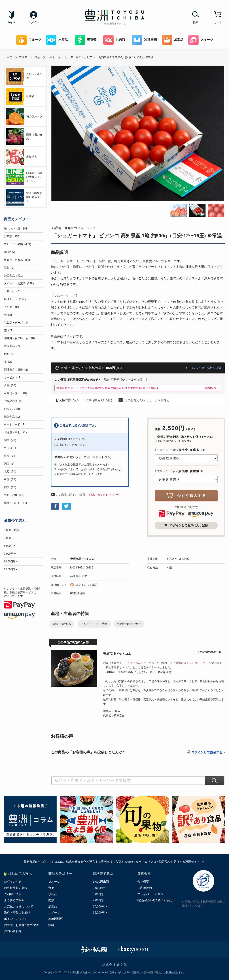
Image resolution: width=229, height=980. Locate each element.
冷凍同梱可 (55, 918)
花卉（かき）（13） (16, 393)
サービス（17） (13, 377)
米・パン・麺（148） (17, 228)
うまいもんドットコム (140, 663)
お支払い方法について (18, 906)
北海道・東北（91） (16, 432)
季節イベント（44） (16, 502)
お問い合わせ (12, 931)
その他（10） (12, 307)
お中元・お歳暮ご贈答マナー (23, 925)
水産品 (57, 40)
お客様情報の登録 (15, 888)
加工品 (172, 40)
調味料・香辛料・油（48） (20, 338)
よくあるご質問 (14, 900)
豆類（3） (10, 267)
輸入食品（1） (13, 416)
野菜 (37, 57)
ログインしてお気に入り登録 (186, 525)
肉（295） (10, 252)
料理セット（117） (15, 299)
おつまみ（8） (13, 408)
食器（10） (11, 385)
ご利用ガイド (12, 894)
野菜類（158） (13, 236)
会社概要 (143, 881)
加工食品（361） (14, 275)
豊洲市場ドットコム (82, 558)
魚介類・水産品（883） (18, 260)
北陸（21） (11, 471)
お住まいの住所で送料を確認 (203, 367)
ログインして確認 (86, 584)
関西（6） (10, 463)
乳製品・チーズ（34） (17, 322)
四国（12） (11, 487)
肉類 (51, 900)
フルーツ (28, 40)
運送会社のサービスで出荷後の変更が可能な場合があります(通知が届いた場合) (107, 388)
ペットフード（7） (15, 424)
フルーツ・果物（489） (18, 244)
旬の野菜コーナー (129, 624)
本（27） (9, 361)
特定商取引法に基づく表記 (154, 900)
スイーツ (200, 40)
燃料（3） (10, 354)
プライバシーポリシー (151, 894)
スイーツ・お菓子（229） (19, 283)
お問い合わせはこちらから (105, 494)
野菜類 (85, 40)
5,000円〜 (10, 545)
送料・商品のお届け (17, 912)
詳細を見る (212, 388)
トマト (51, 57)
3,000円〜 (10, 538)
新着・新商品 (62, 624)
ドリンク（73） (13, 291)
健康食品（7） (13, 346)
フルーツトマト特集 (94, 624)
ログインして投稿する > (208, 752)
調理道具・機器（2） (17, 369)
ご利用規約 (144, 888)
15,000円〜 (11, 569)
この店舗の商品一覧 (209, 652)
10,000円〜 (11, 561)
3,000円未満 (11, 530)
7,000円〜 (10, 553)
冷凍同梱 (144, 40)
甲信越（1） (11, 448)
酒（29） (9, 330)
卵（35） (9, 314)
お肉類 (114, 40)
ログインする (12, 881)
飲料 (51, 925)
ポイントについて (15, 918)
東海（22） (11, 455)
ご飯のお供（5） (14, 401)
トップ (8, 57)
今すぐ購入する (186, 495)
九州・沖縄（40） (15, 495)
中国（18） (11, 479)
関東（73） (11, 440)
